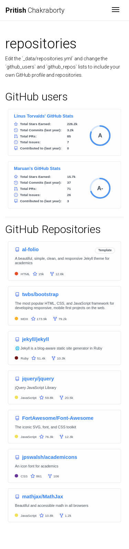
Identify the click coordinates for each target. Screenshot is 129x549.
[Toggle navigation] (115, 10)
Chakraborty (35, 10)
